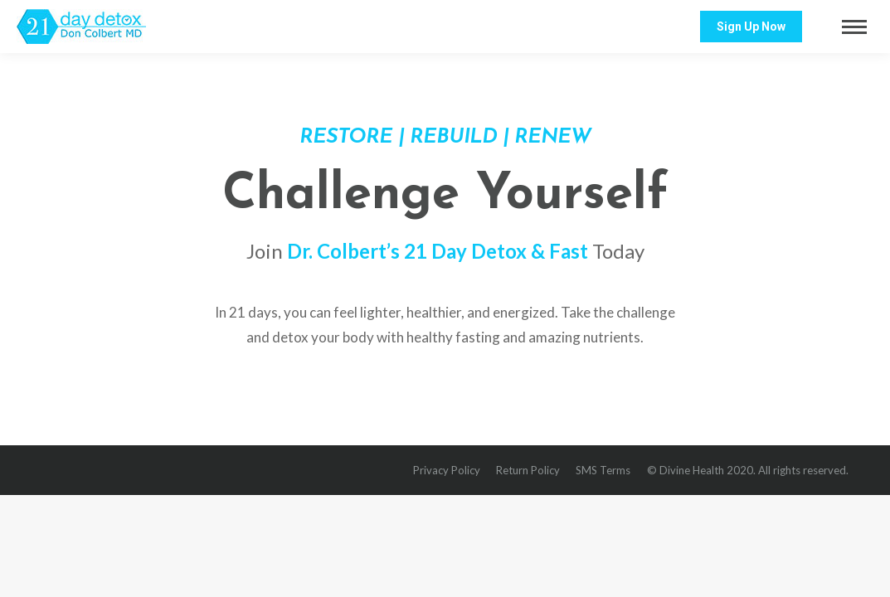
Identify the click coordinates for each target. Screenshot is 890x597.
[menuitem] (446, 470)
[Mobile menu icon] (854, 27)
